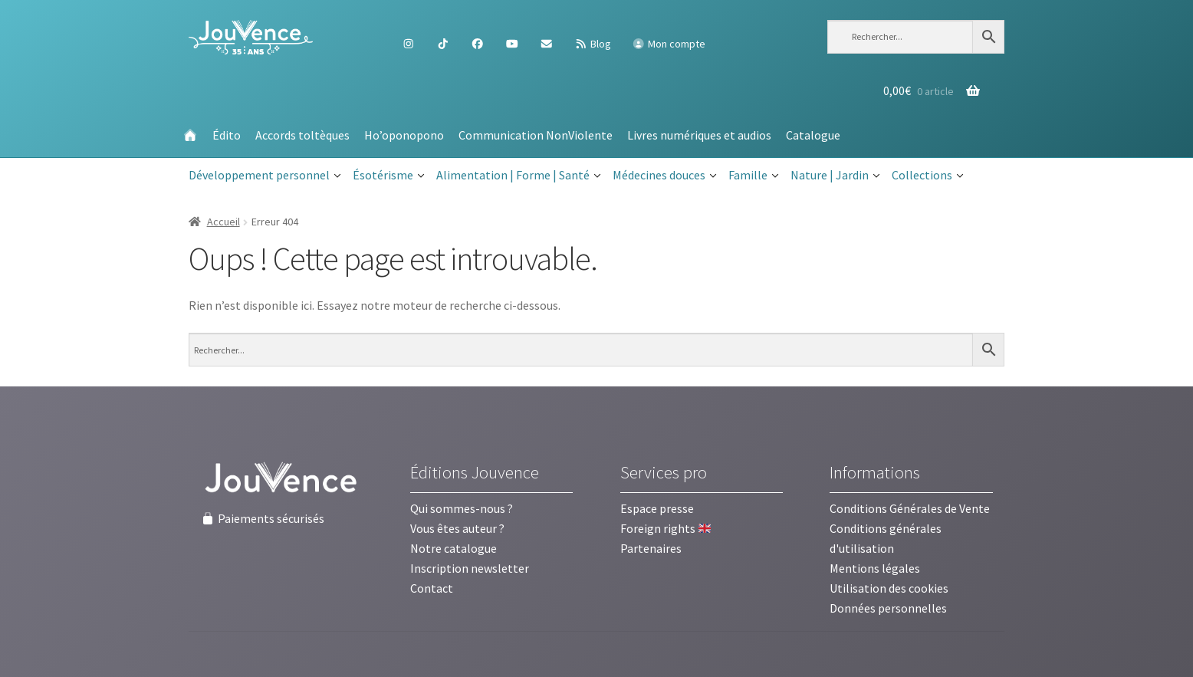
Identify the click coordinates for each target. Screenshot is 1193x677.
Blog (592, 44)
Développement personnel (265, 176)
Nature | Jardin (835, 176)
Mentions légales (875, 568)
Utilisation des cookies (889, 588)
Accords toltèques (302, 135)
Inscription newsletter (469, 568)
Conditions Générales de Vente (910, 508)
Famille (753, 176)
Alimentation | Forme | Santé (518, 176)
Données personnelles (888, 608)
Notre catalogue (453, 548)
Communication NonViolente (535, 135)
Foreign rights (665, 528)
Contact (431, 588)
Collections (928, 176)
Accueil (223, 221)
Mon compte (668, 44)
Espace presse (657, 508)
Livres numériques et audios (699, 135)
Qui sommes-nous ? (461, 508)
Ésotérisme (389, 176)
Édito (226, 135)
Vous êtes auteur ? (457, 528)
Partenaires (651, 548)
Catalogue (813, 135)
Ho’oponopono (404, 135)
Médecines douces (665, 176)
